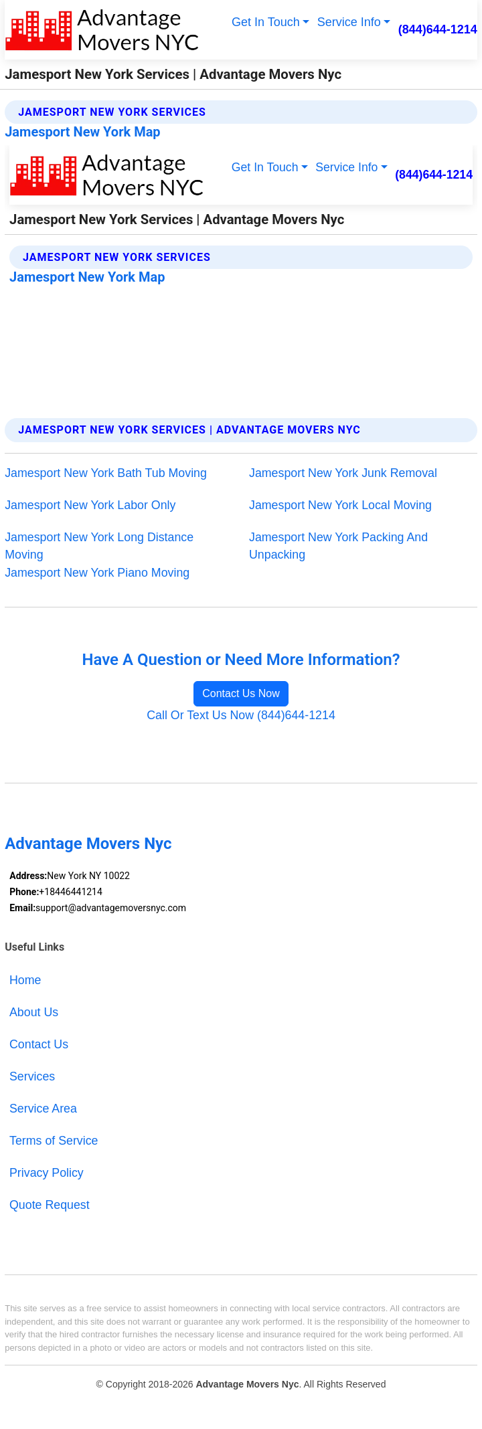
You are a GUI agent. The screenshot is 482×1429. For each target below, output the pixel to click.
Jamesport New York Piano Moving (97, 572)
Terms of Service (53, 1140)
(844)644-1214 (437, 29)
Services (32, 1076)
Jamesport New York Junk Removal (343, 473)
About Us (33, 1012)
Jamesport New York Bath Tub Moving (106, 473)
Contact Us (38, 1044)
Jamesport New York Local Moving (340, 505)
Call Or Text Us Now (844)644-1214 (241, 715)
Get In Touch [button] (266, 22)
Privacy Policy (46, 1172)
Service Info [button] (349, 22)
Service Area (43, 1108)
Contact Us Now (241, 693)
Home (25, 980)
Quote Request (49, 1205)
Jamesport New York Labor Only (90, 505)
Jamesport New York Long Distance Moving (99, 546)
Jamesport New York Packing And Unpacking (338, 546)
